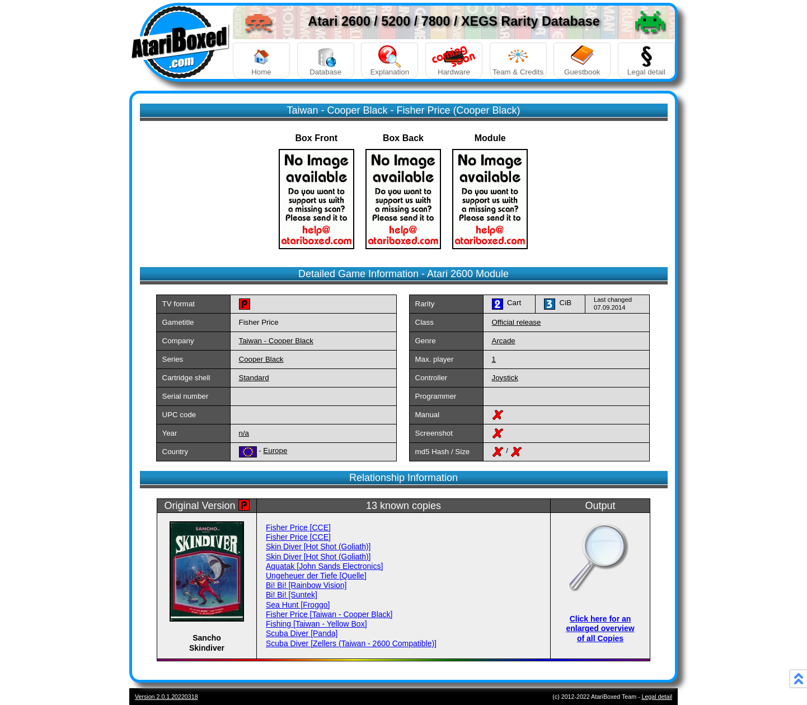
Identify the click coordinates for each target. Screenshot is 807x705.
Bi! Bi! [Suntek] (291, 594)
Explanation (389, 60)
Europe (275, 450)
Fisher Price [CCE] (298, 527)
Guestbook (582, 60)
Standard (254, 377)
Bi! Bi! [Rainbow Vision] (306, 585)
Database (326, 60)
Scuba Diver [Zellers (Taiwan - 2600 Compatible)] (351, 643)
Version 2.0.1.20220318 (166, 696)
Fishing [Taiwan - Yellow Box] (316, 623)
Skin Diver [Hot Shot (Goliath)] (318, 546)
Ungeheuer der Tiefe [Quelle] (316, 575)
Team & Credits (518, 60)
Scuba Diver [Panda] (301, 633)
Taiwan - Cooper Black (276, 341)
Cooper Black (261, 359)
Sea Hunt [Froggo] (298, 604)
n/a (244, 433)
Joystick (505, 377)
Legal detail (646, 60)
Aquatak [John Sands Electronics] (324, 566)
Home (261, 60)
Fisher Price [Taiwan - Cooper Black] (329, 614)
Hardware (454, 60)
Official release (516, 322)
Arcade (503, 341)
